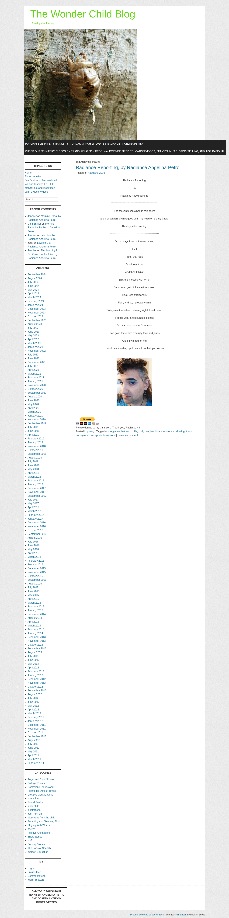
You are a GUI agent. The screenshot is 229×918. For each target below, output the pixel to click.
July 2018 (33, 461)
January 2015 (35, 610)
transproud (109, 435)
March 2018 (34, 476)
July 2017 (33, 499)
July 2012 (33, 698)
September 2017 (37, 495)
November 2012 (37, 683)
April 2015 (33, 599)
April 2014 (33, 621)
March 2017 (34, 511)
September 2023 (37, 320)
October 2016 (35, 530)
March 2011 (34, 759)
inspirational (34, 810)
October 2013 (35, 644)
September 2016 (37, 534)
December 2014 (37, 614)
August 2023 (35, 324)
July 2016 (33, 541)
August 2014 (35, 618)
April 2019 (33, 434)
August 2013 (35, 652)
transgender (82, 435)
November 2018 (37, 446)
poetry (90, 431)
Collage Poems (36, 783)
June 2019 (33, 431)
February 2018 (36, 480)
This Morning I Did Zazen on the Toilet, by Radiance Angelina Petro (43, 254)
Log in (31, 868)
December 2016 (37, 522)
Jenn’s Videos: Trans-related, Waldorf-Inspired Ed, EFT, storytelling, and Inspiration (41, 184)
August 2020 (35, 396)
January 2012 (35, 721)
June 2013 (33, 660)
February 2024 (36, 301)
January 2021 (35, 381)
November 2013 (37, 641)
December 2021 (37, 362)
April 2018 (33, 473)
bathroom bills (129, 431)
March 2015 (34, 602)
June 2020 (33, 400)
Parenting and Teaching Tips (44, 821)
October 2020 (35, 389)
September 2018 (37, 453)
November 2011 (37, 728)
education (33, 798)
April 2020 (33, 408)
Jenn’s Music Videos (36, 191)
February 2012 (36, 717)
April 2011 (33, 755)
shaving (180, 431)
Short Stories (35, 836)
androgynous (112, 431)
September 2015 (37, 579)
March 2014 (34, 625)
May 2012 (33, 705)
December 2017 (37, 488)
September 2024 (37, 274)
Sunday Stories (36, 844)
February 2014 (36, 629)
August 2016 (35, 537)
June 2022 (33, 358)
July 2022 (33, 354)
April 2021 (33, 370)
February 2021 (36, 377)
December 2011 (37, 724)
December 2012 (37, 679)
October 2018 (35, 450)
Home (28, 172)
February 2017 (36, 515)
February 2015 (36, 606)
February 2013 (36, 671)
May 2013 (33, 663)
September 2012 (37, 690)
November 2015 (37, 572)
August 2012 (35, 694)
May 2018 (33, 469)
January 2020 (35, 415)
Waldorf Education (38, 852)
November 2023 (37, 312)
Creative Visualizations (40, 794)
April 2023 (33, 339)
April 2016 (33, 553)
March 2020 (34, 411)
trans (189, 431)
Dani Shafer (34, 223)
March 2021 (34, 373)
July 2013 (33, 656)
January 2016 (35, 564)
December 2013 (37, 637)
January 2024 (35, 305)
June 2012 (33, 702)
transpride (96, 435)
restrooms (168, 431)
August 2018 (35, 457)
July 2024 (33, 282)
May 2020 (33, 404)
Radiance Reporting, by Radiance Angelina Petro (127, 167)
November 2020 (37, 385)
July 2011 (33, 744)
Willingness (180, 914)
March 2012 (34, 713)
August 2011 (35, 740)
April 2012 (33, 709)
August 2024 (35, 278)
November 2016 (37, 526)
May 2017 (33, 503)
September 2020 (37, 392)
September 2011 (37, 736)
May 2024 (33, 289)
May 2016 (33, 549)
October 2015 (35, 576)
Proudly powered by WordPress (147, 914)
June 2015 (33, 591)
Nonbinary (156, 431)
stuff (30, 840)
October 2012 (35, 686)
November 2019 (37, 419)
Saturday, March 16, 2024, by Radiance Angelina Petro (105, 143)
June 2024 (33, 286)
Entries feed (34, 872)
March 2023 (34, 343)
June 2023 (33, 331)
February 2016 (36, 560)
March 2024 (34, 297)
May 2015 (33, 595)
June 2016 (33, 545)
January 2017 (35, 518)
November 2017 (37, 492)
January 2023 (35, 347)
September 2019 (37, 423)
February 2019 (36, 438)
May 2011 (33, 751)
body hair (144, 431)
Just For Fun (35, 813)
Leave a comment (128, 435)
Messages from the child (41, 817)
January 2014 (35, 633)
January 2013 (35, 675)
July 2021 (33, 366)
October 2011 (35, 732)
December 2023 (37, 308)
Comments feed (36, 876)
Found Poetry (35, 802)
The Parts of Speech (39, 848)
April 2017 (33, 507)
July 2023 (33, 328)
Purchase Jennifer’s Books (44, 143)
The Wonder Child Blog (82, 14)
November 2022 (37, 350)
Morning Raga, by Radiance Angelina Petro (44, 227)
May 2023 (33, 335)
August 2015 (35, 583)
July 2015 (33, 587)
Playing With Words (39, 825)
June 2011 (33, 747)
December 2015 (37, 568)
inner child (33, 806)
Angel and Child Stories (41, 779)
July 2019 (33, 427)
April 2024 (33, 293)
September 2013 (37, 648)
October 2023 (35, 316)
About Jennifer (33, 176)
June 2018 (33, 465)
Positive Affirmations (39, 832)
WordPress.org (36, 879)
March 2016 (34, 557)
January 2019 (35, 442)
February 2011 (36, 763)
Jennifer (32, 216)
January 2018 (35, 484)
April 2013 (33, 667)
